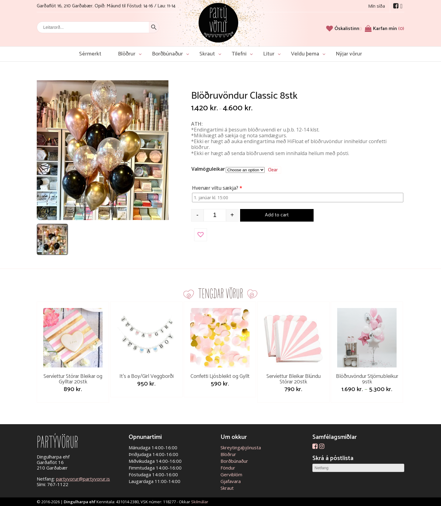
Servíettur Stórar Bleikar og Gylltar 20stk (72, 379)
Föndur (228, 468)
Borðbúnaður (167, 54)
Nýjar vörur (349, 54)
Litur (268, 54)
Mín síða (376, 6)
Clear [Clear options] (273, 170)
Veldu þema (305, 54)
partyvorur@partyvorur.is (83, 479)
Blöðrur (126, 54)
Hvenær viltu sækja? (217, 188)
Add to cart (277, 215)
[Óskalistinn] (348, 29)
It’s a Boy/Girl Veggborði (146, 376)
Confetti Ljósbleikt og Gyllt (220, 376)
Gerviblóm (231, 474)
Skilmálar (199, 501)
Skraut (207, 54)
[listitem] (52, 239)
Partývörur (218, 22)
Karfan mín (388, 29)
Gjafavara (231, 481)
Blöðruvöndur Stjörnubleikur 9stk (367, 379)
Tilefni (239, 54)
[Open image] (102, 150)
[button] (200, 234)
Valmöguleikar (208, 168)
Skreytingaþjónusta (241, 447)
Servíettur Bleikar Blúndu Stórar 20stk (293, 379)
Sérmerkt (90, 54)
